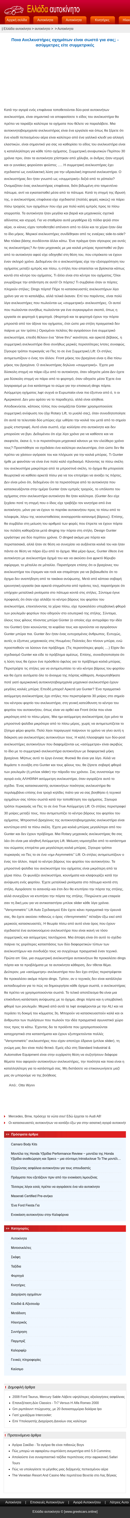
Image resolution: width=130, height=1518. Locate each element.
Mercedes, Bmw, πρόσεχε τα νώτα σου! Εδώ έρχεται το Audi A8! (55, 1116)
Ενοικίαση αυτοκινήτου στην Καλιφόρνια (40, 1214)
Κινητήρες (102, 20)
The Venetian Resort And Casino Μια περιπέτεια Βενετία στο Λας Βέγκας (64, 1475)
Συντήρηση (19, 1331)
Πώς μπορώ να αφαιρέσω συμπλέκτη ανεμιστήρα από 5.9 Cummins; (61, 1451)
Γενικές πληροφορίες (26, 1359)
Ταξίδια (16, 1266)
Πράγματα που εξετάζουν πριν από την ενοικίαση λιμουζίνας (54, 1177)
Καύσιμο (17, 1369)
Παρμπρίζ (18, 1341)
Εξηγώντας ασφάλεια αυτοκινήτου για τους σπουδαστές (51, 1168)
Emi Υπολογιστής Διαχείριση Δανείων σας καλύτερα (49, 1421)
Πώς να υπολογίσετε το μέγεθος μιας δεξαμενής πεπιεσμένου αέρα (60, 1469)
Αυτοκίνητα (45, 20)
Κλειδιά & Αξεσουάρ (25, 1303)
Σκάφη (15, 1257)
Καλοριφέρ (18, 1350)
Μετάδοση (18, 1313)
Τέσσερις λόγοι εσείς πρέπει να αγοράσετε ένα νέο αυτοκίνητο (55, 1186)
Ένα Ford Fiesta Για (25, 1205)
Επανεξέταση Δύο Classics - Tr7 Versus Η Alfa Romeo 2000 (55, 1403)
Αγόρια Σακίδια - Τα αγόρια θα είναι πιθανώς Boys (48, 1445)
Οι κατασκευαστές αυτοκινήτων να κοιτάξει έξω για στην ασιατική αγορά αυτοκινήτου (67, 1123)
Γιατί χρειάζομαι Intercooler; (32, 1415)
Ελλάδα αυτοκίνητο (17, 28)
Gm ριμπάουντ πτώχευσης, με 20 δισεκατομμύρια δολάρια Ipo (57, 1409)
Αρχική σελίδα (17, 20)
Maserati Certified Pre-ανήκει (32, 1196)
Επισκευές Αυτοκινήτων (47, 1502)
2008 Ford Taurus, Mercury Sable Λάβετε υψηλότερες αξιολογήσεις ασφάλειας (68, 1397)
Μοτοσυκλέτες (21, 1247)
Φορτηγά (17, 1275)
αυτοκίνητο (42, 28)
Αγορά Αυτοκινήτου (87, 1502)
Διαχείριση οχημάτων (26, 1294)
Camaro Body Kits (24, 1144)
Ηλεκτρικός (19, 1322)
